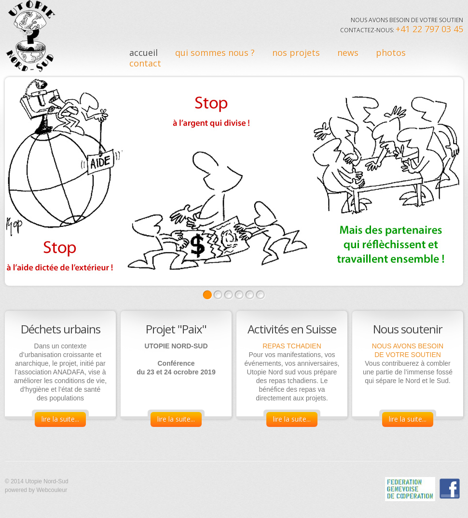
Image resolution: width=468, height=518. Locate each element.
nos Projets (296, 52)
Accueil (143, 52)
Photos (391, 52)
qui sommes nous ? (215, 52)
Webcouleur (51, 490)
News (347, 52)
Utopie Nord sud (31, 36)
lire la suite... (60, 419)
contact (145, 63)
